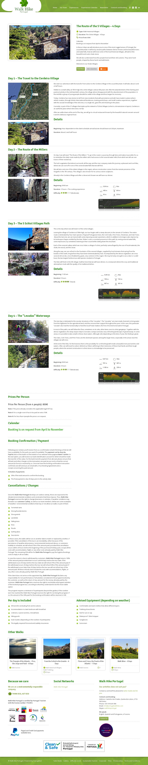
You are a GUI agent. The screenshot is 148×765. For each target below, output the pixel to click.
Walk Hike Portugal (61, 687)
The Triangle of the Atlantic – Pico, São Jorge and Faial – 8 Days (22, 662)
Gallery (66, 761)
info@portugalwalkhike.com (113, 706)
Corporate (102, 761)
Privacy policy (118, 761)
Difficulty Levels (75, 761)
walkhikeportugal (110, 708)
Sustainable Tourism (90, 761)
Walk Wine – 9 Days (125, 661)
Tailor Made (57, 761)
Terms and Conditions (132, 761)
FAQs (110, 761)
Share (103, 69)
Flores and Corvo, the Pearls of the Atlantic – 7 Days (91, 662)
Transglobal (37, 761)
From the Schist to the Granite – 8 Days (56, 662)
